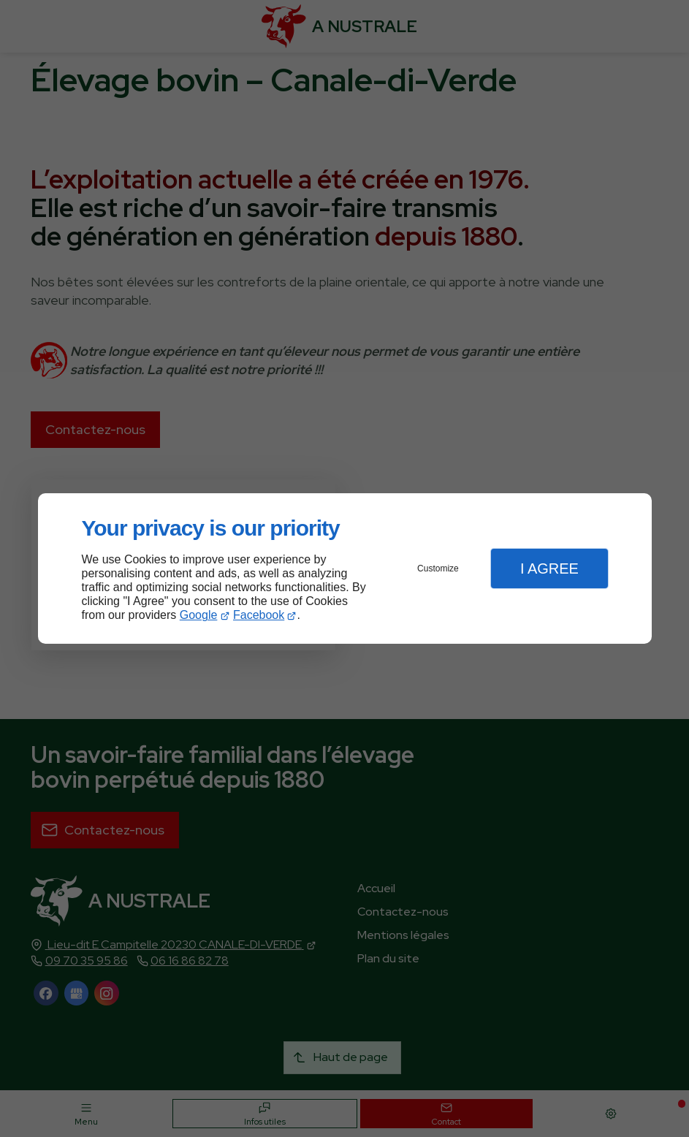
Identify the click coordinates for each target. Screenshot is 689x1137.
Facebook (258, 615)
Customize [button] (438, 568)
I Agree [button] (549, 568)
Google (199, 615)
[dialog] (345, 568)
